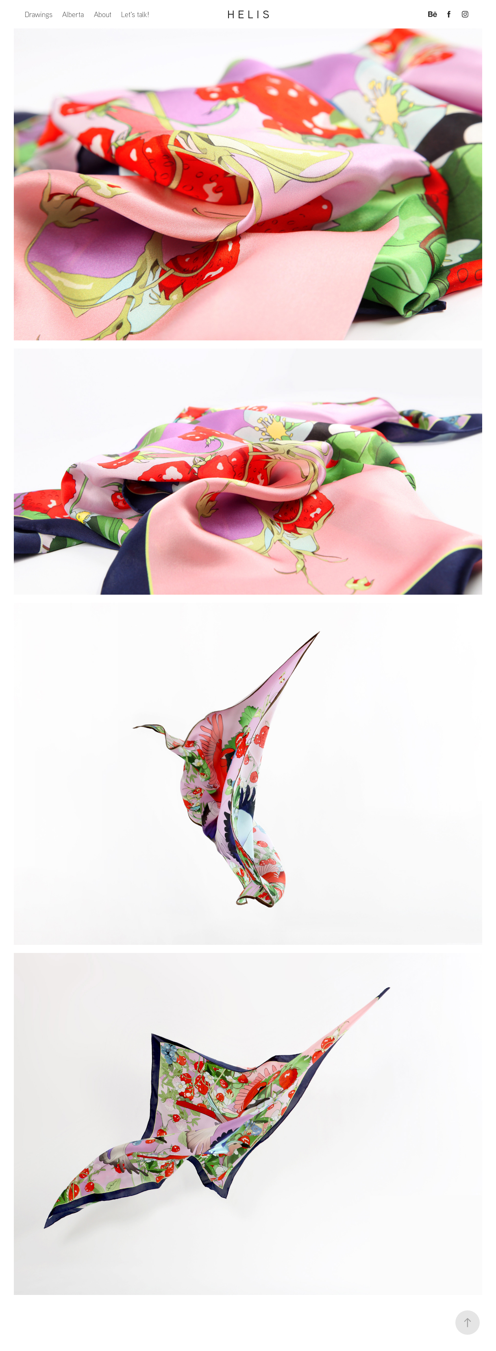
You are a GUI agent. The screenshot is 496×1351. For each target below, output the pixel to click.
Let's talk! (135, 14)
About (102, 14)
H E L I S (248, 14)
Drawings (38, 14)
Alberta (73, 14)
